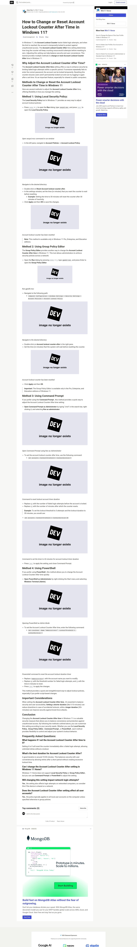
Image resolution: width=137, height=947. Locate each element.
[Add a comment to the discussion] (56, 815)
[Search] (17, 2)
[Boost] (12, 86)
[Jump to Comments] (12, 73)
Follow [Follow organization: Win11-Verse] (111, 15)
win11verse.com (53, 12)
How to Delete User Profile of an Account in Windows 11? (111, 47)
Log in (110, 2)
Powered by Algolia (68, 2)
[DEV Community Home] (12, 2)
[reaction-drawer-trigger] (12, 66)
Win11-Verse (39, 10)
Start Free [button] (27, 917)
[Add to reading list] (12, 80)
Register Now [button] (101, 115)
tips (46, 37)
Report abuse (60, 821)
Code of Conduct (50, 821)
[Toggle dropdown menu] (90, 828)
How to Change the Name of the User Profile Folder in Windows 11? (111, 38)
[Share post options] (12, 92)
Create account (120, 2)
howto (41, 37)
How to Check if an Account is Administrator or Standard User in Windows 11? (111, 56)
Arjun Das (30, 10)
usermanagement (29, 37)
